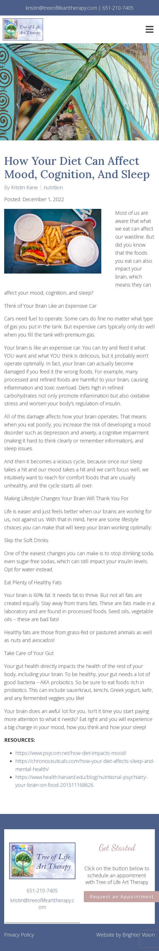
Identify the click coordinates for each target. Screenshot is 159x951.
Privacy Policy (19, 934)
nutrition (53, 187)
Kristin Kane (24, 187)
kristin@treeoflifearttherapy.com (42, 903)
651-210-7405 (42, 890)
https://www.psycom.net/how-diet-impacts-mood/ (71, 753)
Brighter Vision (138, 934)
